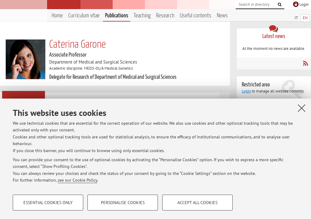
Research (165, 16)
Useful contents (195, 16)
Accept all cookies (197, 202)
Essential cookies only (48, 202)
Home (57, 16)
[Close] (301, 108)
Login (246, 91)
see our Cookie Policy (77, 180)
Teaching (142, 16)
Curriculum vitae (84, 16)
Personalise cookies (123, 202)
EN (305, 17)
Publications (116, 16)
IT (296, 17)
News (222, 16)
